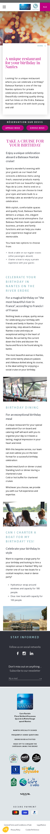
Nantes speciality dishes (25, 730)
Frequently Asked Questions (25, 735)
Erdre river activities (25, 739)
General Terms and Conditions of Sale (18, 825)
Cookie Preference (32, 830)
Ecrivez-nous (37, 128)
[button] (5, 829)
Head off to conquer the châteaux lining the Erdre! (25, 745)
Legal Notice (41, 825)
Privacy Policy (15, 830)
